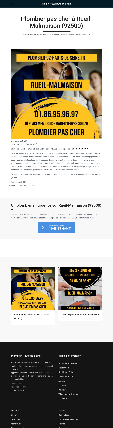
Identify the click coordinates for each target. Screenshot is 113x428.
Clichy (14, 415)
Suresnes (15, 419)
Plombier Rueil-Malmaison (35, 34)
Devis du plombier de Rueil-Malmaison (80, 314)
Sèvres (61, 424)
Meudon (15, 410)
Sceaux (61, 410)
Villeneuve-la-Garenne (68, 394)
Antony (61, 381)
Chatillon (62, 398)
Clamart (62, 385)
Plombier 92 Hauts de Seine (56, 3)
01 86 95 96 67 (18, 390)
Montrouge (16, 424)
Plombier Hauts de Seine (26, 355)
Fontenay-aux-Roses (68, 419)
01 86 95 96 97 (80, 148)
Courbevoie (63, 368)
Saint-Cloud (63, 415)
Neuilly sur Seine (66, 372)
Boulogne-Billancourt (68, 363)
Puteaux (62, 390)
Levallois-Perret (65, 376)
